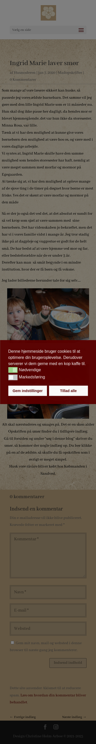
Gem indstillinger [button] (28, 391)
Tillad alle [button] (68, 391)
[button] (13, 370)
